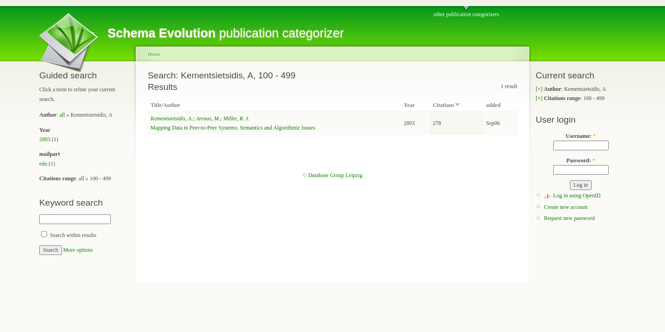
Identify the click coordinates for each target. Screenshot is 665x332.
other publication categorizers (466, 14)
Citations (446, 105)
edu (43, 163)
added (493, 105)
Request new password (569, 218)
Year (409, 105)
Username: (581, 136)
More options (78, 250)
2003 (44, 139)
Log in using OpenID (576, 195)
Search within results (69, 235)
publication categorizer (226, 33)
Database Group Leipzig (335, 175)
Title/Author (165, 105)
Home (154, 54)
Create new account (566, 207)
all (62, 115)
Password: (580, 160)
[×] (539, 89)
